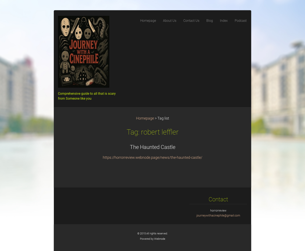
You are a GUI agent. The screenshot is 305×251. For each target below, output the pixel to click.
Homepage (145, 118)
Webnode (159, 238)
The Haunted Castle (152, 147)
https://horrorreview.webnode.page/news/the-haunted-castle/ (152, 157)
